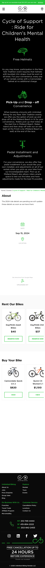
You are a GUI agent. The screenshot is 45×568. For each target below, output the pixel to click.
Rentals (25, 487)
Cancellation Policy (29, 505)
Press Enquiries (7, 493)
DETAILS (40, 2)
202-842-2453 (28, 528)
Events (9, 190)
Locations (26, 508)
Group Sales (6, 495)
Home (3, 190)
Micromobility (7, 513)
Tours (25, 490)
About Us (5, 487)
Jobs (3, 490)
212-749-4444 (27, 521)
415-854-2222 (27, 524)
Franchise (5, 505)
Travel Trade (6, 508)
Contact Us (27, 511)
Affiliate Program (8, 511)
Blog (3, 498)
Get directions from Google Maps (22, 277)
